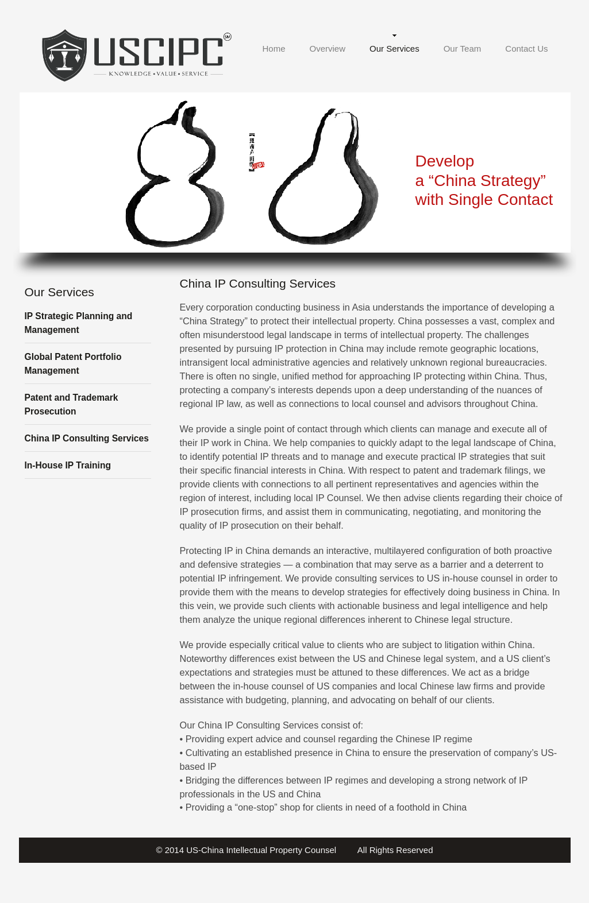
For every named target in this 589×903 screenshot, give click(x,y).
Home (273, 48)
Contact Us (526, 48)
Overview (327, 48)
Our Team (463, 48)
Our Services (394, 48)
